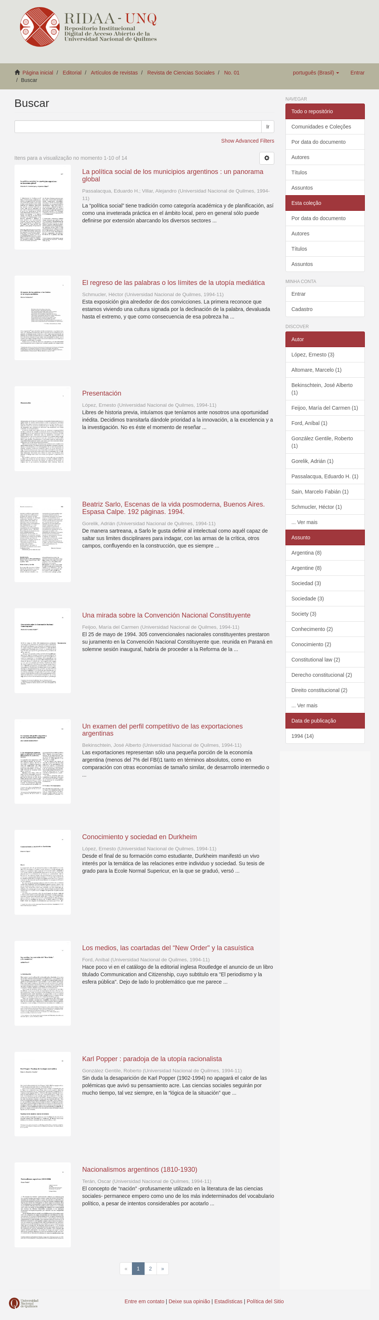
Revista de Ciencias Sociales (181, 73)
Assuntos (302, 188)
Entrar (298, 294)
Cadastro (302, 309)
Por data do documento (318, 142)
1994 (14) (302, 736)
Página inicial (37, 73)
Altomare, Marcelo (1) (316, 370)
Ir (267, 127)
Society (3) (303, 614)
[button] (316, 72)
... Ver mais (304, 522)
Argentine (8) (306, 568)
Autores (300, 157)
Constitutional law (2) (315, 660)
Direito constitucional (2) (319, 690)
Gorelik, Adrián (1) (312, 461)
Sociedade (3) (307, 599)
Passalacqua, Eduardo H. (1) (325, 476)
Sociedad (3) (306, 583)
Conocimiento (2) (311, 644)
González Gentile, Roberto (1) (322, 442)
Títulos (299, 172)
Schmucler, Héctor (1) (316, 507)
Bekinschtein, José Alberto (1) (322, 389)
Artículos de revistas (114, 73)
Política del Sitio (265, 1301)
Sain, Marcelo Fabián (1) (319, 492)
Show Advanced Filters (247, 141)
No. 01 (231, 73)
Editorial (72, 73)
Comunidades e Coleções (321, 127)
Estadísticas (228, 1301)
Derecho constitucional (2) (321, 675)
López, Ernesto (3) (312, 355)
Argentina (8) (306, 553)
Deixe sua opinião (189, 1301)
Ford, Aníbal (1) (309, 423)
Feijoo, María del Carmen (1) (324, 408)
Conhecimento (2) (312, 629)
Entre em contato (144, 1301)
